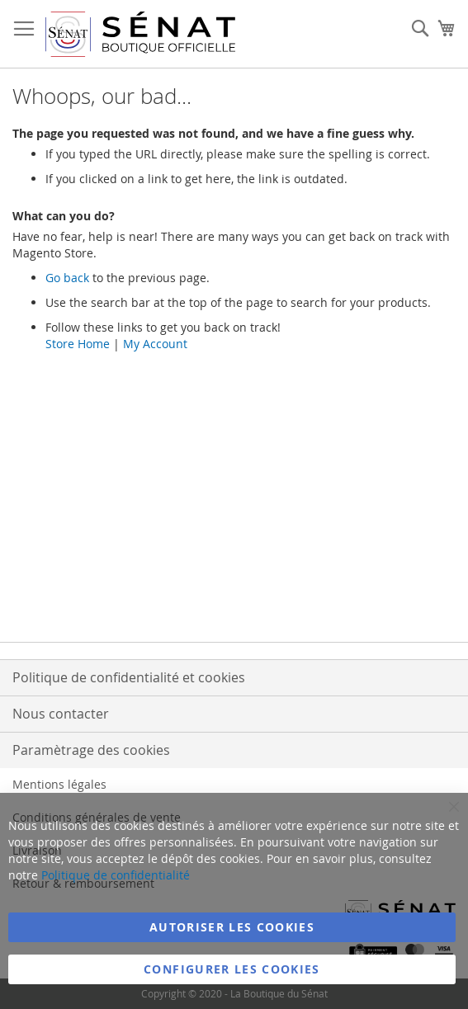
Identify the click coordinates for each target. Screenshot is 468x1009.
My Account (155, 343)
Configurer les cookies (232, 969)
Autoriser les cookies (231, 927)
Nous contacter (60, 714)
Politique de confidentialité (115, 875)
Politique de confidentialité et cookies (128, 677)
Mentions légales (59, 784)
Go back (67, 277)
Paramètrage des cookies (91, 750)
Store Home (77, 343)
